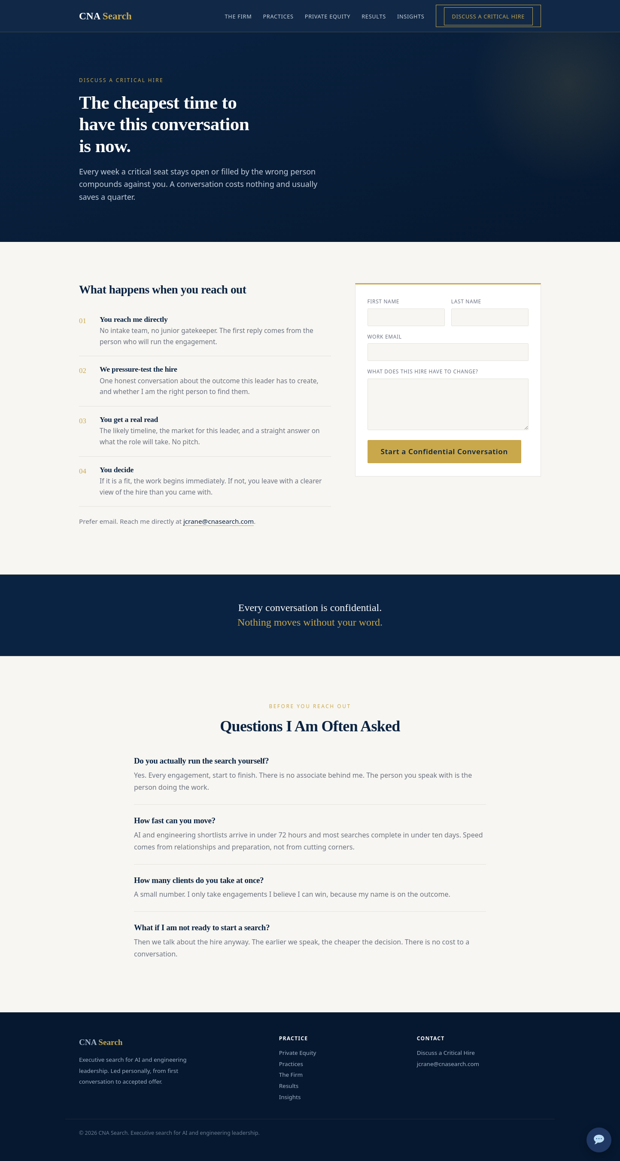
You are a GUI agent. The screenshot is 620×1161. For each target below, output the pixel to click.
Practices (278, 16)
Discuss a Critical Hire (488, 16)
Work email (385, 336)
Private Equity (328, 16)
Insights (411, 16)
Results (374, 16)
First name (384, 301)
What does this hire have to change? (423, 371)
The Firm (238, 16)
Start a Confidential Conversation (444, 451)
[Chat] (599, 1139)
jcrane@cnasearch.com (218, 521)
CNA (105, 15)
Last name (466, 301)
